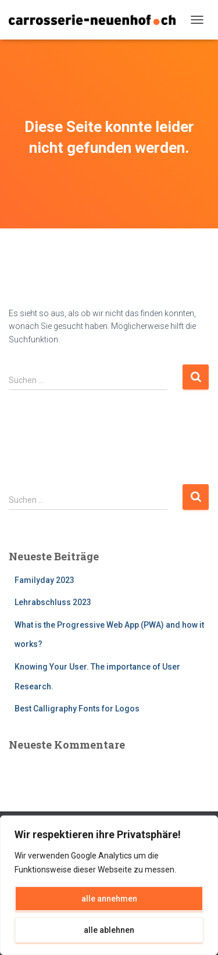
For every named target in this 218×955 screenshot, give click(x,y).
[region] (109, 885)
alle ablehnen (109, 930)
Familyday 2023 (44, 580)
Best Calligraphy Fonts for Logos (77, 708)
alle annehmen (109, 898)
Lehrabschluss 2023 (53, 602)
